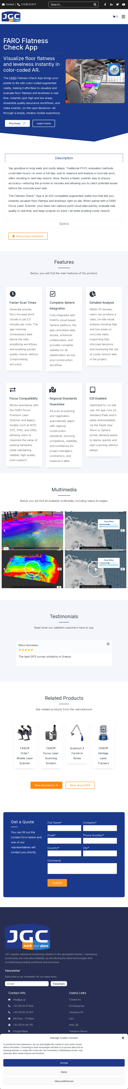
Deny (64, 1072)
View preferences (64, 1081)
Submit (57, 883)
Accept (64, 1062)
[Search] (95, 4)
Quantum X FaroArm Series (77, 753)
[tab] (64, 158)
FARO (12, 78)
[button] (123, 1038)
